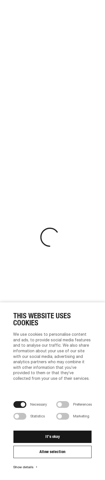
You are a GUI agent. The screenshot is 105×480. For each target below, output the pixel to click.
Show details (25, 467)
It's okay (52, 436)
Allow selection (52, 451)
